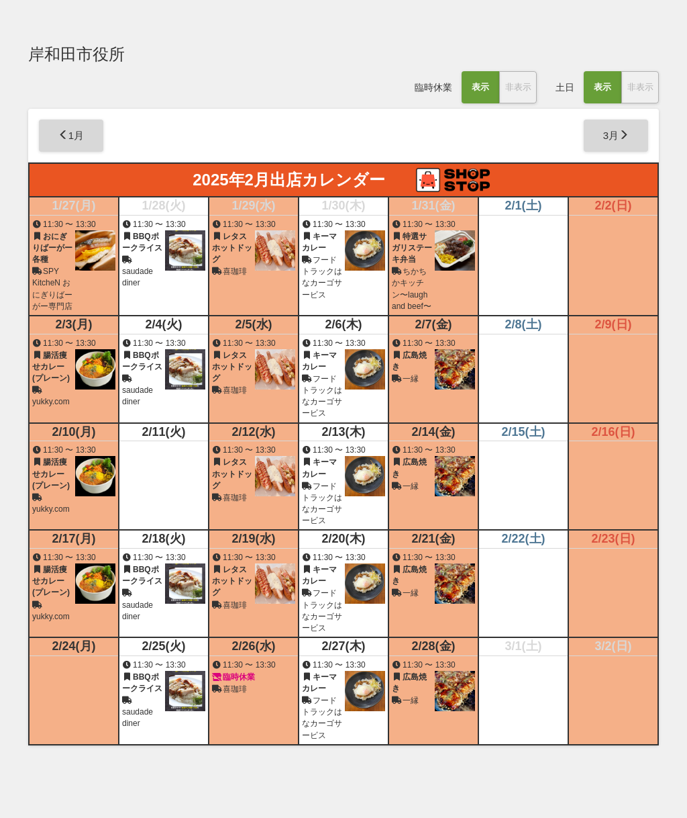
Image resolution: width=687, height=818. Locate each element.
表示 (480, 87)
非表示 (518, 87)
